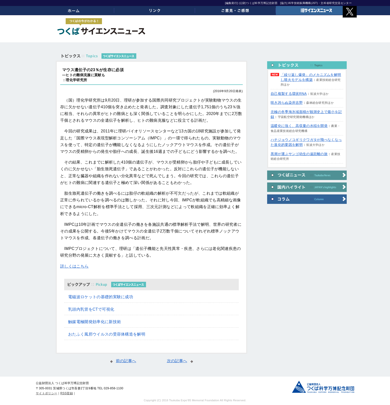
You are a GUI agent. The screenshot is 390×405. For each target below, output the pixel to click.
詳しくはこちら (74, 266)
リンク (154, 10)
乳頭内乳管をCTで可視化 (91, 309)
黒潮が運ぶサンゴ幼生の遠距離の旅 (299, 154)
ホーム (73, 10)
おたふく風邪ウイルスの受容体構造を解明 (106, 334)
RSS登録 (66, 393)
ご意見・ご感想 (235, 10)
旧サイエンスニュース (316, 10)
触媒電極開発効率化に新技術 (94, 322)
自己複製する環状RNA (289, 94)
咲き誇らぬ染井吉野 (287, 103)
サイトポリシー (46, 393)
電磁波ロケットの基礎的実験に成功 (100, 297)
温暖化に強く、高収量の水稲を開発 (299, 126)
